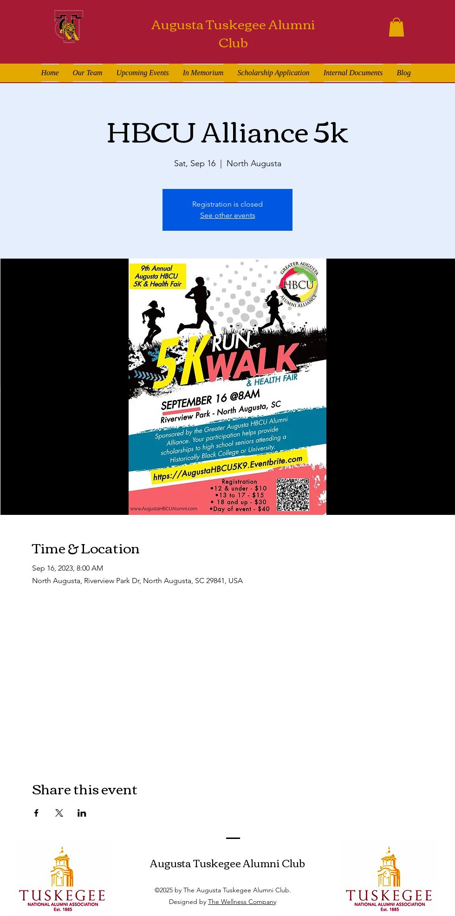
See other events (227, 215)
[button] (396, 27)
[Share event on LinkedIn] (82, 813)
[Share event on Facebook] (36, 813)
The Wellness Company (242, 901)
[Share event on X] (59, 813)
